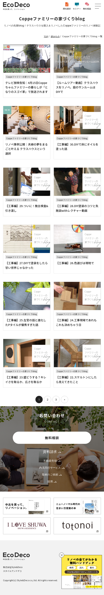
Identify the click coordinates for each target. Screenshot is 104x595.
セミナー (77, 6)
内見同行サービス (52, 467)
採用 (52, 481)
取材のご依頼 (52, 474)
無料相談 (87, 6)
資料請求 (67, 6)
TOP (46, 36)
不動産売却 (52, 460)
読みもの (55, 36)
